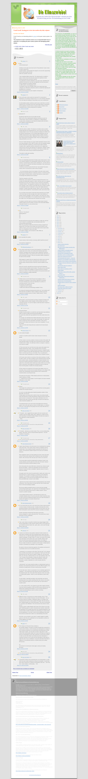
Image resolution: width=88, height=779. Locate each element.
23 (49, 624)
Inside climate (61, 270)
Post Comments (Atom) (25, 675)
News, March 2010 (62, 267)
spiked (34, 36)
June (59, 237)
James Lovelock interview (63, 244)
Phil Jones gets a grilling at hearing (65, 286)
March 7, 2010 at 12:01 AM (22, 108)
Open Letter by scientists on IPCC (65, 268)
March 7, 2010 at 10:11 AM (22, 154)
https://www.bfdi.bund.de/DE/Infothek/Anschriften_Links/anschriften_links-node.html (33, 724)
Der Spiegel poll (61, 245)
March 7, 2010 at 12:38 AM (22, 123)
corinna (23, 61)
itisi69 (23, 623)
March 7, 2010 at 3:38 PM (22, 420)
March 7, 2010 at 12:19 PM (22, 244)
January (60, 291)
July (59, 236)
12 (49, 331)
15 (49, 423)
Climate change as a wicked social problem (65, 168)
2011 (58, 225)
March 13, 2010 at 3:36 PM (22, 654)
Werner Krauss (25, 330)
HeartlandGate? (59, 153)
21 (49, 531)
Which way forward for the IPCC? (65, 256)
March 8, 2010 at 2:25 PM (22, 620)
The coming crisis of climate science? (65, 193)
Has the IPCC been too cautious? (65, 265)
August (59, 234)
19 (49, 503)
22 (49, 594)
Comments (59, 304)
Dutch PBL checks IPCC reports (64, 288)
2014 (58, 220)
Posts (58, 301)
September (60, 233)
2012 (58, 223)
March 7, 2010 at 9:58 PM (22, 500)
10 (49, 297)
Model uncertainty (61, 285)
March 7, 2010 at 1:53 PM (22, 381)
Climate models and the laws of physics (66, 279)
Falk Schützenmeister (26, 443)
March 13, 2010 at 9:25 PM (22, 665)
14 (49, 411)
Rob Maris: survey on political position (66, 254)
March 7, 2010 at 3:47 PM (22, 425)
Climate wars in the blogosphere (64, 280)
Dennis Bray (61, 106)
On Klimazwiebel (59, 161)
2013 (58, 222)
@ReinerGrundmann (26, 247)
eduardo (24, 94)
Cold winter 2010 (61, 274)
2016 (58, 217)
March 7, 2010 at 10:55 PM (22, 527)
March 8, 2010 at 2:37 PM (22, 648)
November (60, 230)
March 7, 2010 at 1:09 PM (22, 294)
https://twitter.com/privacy (21, 752)
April (59, 241)
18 (49, 444)
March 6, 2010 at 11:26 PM (22, 92)
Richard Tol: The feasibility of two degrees (66, 259)
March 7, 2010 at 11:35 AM (22, 205)
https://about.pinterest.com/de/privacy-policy (25, 771)
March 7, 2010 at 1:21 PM (22, 305)
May (59, 239)
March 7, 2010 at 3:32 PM (22, 407)
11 (49, 308)
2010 (58, 226)
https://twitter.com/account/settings (23, 755)
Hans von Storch (25, 410)
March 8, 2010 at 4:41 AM (22, 591)
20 (49, 520)
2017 (58, 215)
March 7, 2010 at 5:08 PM (22, 440)
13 (49, 384)
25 (49, 657)
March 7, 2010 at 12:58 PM (22, 273)
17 (49, 438)
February (60, 289)
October (60, 231)
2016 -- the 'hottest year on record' (64, 185)
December (60, 228)
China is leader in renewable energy (65, 250)
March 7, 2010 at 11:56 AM (22, 231)
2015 (58, 219)
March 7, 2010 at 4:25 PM (22, 435)
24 (49, 652)
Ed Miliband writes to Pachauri (64, 251)
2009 (58, 293)
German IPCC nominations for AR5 (65, 253)
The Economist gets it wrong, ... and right (66, 258)
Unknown (24, 530)
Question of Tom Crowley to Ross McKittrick (67, 261)
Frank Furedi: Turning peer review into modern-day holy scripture (32, 30)
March (59, 242)
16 (49, 429)
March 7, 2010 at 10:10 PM (22, 516)
